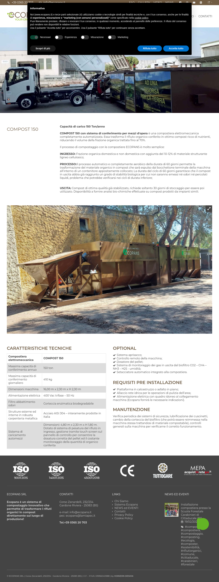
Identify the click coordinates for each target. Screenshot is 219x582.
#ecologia (188, 540)
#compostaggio (192, 533)
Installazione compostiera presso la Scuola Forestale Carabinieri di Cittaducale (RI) (196, 511)
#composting (190, 537)
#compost (192, 526)
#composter (189, 544)
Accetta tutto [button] (176, 48)
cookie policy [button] (141, 17)
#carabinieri (189, 561)
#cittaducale (189, 557)
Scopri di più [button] (43, 48)
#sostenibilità (190, 547)
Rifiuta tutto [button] (150, 48)
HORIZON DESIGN (123, 576)
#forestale (188, 564)
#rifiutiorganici (191, 550)
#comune (187, 554)
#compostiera (190, 530)
